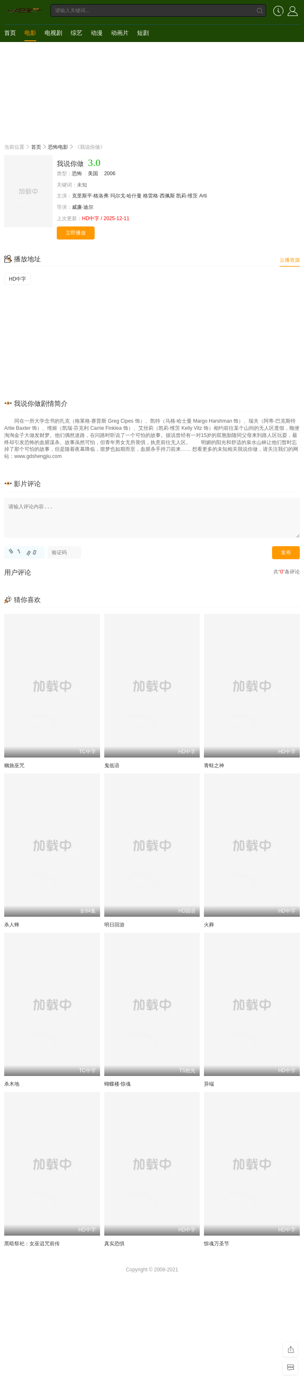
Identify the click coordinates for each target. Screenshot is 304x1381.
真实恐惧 (114, 1244)
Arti (203, 196)
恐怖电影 (58, 147)
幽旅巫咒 (14, 765)
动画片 (120, 32)
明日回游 (114, 925)
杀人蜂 (11, 925)
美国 (93, 173)
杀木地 (11, 1084)
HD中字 (17, 279)
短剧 (143, 32)
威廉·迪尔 (82, 207)
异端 (209, 1084)
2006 (110, 173)
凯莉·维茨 (187, 196)
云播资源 (290, 260)
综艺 (76, 32)
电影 (30, 32)
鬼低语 (111, 765)
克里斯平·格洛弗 (90, 196)
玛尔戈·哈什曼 (126, 196)
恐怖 (77, 173)
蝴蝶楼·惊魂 (117, 1084)
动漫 (97, 32)
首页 (10, 32)
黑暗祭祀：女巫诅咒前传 (32, 1244)
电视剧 (53, 32)
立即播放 (76, 233)
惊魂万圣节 (216, 1244)
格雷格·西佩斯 (158, 196)
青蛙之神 (214, 765)
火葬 (209, 925)
